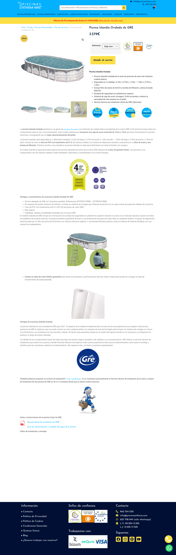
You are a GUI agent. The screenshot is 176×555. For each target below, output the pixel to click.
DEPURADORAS (94, 14)
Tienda (30, 27)
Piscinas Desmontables (44, 27)
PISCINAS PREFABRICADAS (26, 14)
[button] (83, 40)
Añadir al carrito (102, 60)
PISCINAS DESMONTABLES (46, 14)
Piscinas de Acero (62, 27)
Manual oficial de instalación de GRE (43, 422)
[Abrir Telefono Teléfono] (168, 539)
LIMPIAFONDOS (107, 14)
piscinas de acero (70, 129)
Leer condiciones (74, 379)
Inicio (23, 27)
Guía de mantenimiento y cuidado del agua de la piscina (51, 427)
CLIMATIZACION (62, 14)
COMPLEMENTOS (141, 14)
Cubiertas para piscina (79, 14)
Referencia (96, 45)
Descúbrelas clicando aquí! (111, 21)
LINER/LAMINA (129, 14)
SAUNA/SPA (118, 14)
